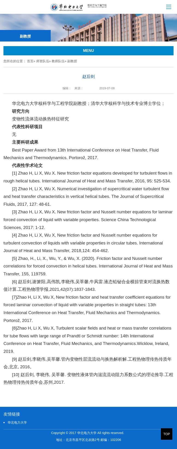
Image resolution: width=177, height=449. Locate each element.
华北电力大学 (17, 422)
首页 (30, 61)
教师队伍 (58, 61)
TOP (166, 434)
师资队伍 (42, 61)
